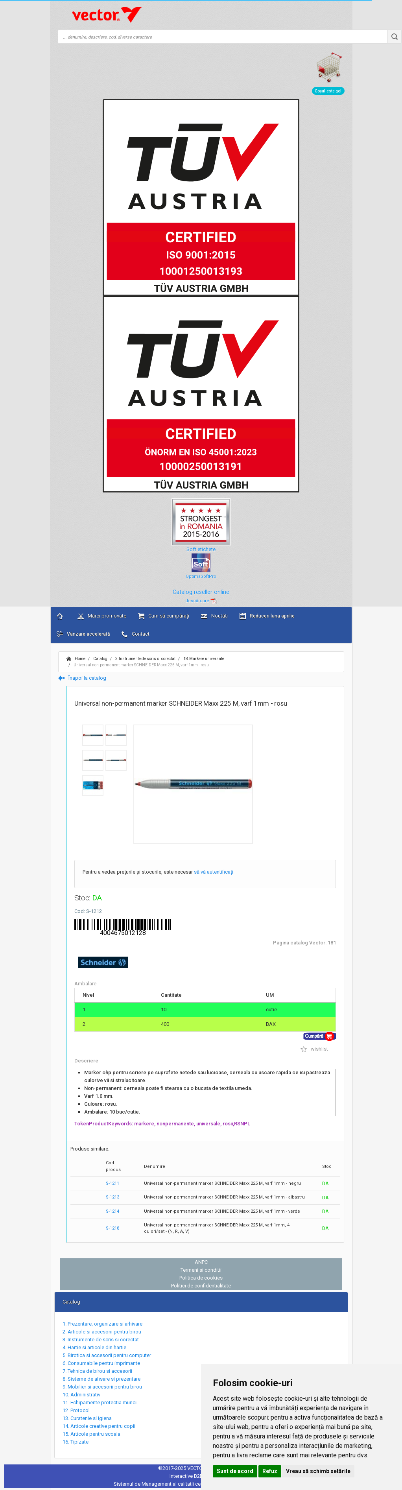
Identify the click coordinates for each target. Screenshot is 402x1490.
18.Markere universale (203, 658)
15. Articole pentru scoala (91, 1434)
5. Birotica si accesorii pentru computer (107, 1355)
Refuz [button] (269, 1471)
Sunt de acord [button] (235, 1471)
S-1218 (112, 1228)
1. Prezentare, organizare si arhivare (102, 1324)
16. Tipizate (76, 1442)
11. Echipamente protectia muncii (100, 1402)
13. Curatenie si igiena (87, 1418)
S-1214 (112, 1211)
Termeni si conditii (201, 1270)
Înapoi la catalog (82, 678)
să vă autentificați (213, 872)
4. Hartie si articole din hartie (94, 1347)
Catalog (99, 658)
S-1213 (112, 1197)
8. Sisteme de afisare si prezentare (101, 1379)
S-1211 (112, 1183)
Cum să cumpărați (163, 616)
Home (75, 658)
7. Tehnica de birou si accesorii (97, 1371)
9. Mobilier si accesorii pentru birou (102, 1387)
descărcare (201, 600)
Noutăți (214, 616)
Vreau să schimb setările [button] (318, 1471)
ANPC (201, 1262)
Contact (135, 634)
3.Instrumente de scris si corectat (144, 658)
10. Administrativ (81, 1395)
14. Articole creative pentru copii (99, 1426)
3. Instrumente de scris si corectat (101, 1339)
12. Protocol (76, 1410)
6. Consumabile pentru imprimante (101, 1363)
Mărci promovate (101, 616)
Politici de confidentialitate (201, 1286)
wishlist (314, 1049)
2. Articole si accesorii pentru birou (102, 1332)
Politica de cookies (201, 1278)
